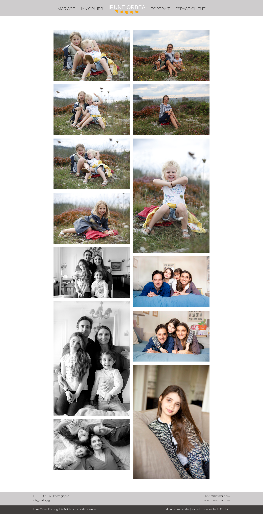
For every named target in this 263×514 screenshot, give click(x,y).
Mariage (170, 509)
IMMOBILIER (91, 8)
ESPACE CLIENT (190, 8)
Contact (225, 509)
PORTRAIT (160, 8)
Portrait (196, 509)
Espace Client (210, 509)
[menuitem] (66, 7)
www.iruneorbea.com (217, 500)
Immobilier (183, 509)
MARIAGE (66, 8)
